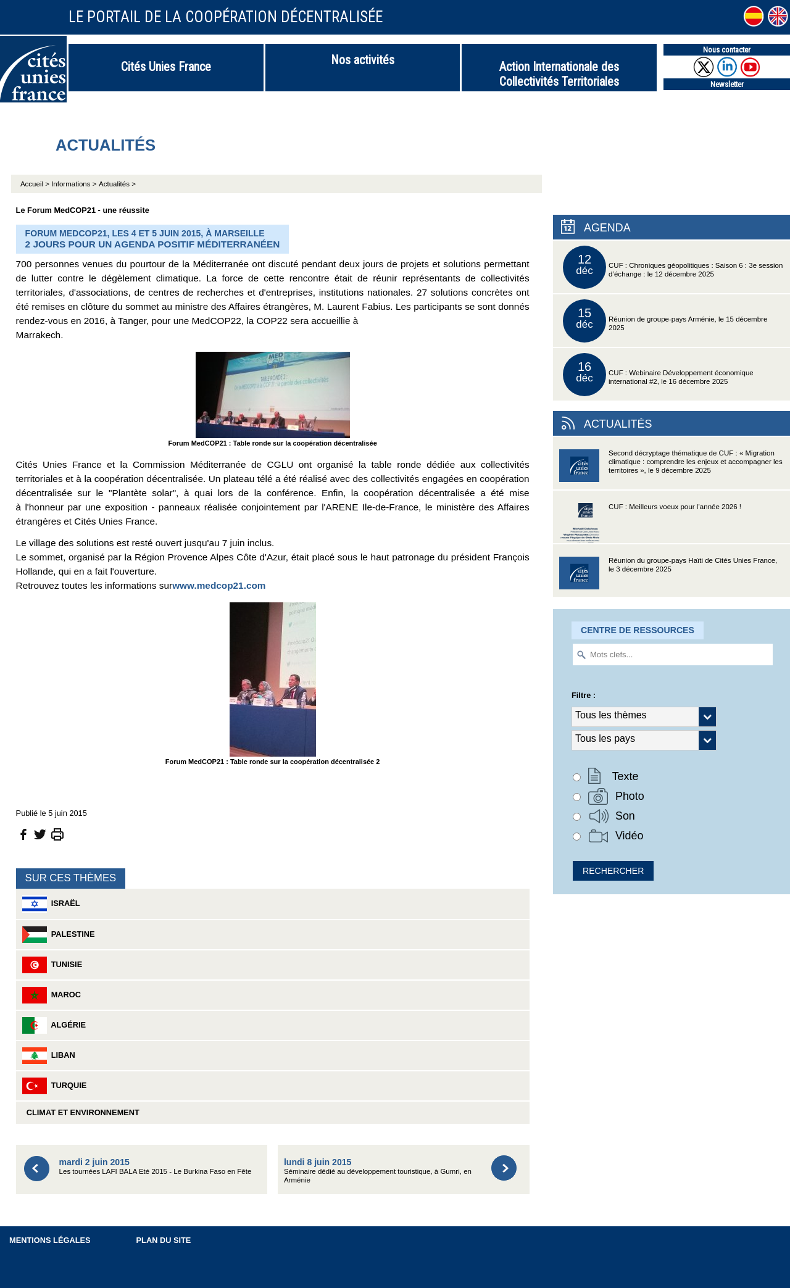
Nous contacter (726, 49)
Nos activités (362, 59)
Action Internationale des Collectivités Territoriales (559, 74)
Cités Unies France (166, 66)
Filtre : (584, 695)
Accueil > (35, 184)
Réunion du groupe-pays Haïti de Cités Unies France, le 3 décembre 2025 (668, 577)
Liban (48, 1055)
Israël (51, 904)
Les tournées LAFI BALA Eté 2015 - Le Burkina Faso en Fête (155, 1166)
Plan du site (163, 1240)
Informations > (73, 184)
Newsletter (727, 84)
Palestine (58, 934)
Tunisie (52, 965)
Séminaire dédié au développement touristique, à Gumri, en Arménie (378, 1170)
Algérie (54, 1025)
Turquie (54, 1086)
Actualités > (117, 184)
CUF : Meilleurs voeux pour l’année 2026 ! (650, 523)
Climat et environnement (80, 1112)
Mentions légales (50, 1240)
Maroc (51, 995)
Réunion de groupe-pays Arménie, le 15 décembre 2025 (665, 321)
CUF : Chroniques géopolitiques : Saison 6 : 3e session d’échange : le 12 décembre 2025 (673, 267)
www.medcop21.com (218, 585)
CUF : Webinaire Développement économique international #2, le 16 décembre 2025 (658, 374)
